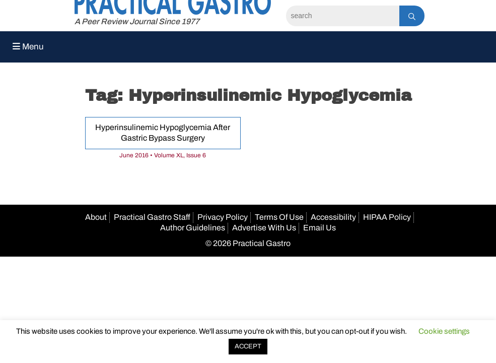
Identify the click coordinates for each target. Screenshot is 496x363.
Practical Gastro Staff (152, 217)
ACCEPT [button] (248, 346)
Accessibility (333, 217)
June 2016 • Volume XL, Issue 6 (162, 155)
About (96, 217)
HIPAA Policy (387, 217)
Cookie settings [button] (444, 331)
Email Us (319, 227)
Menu (28, 46)
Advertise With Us (264, 227)
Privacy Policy (222, 217)
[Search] (342, 16)
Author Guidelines (192, 227)
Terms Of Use (279, 217)
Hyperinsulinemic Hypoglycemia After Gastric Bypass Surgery (162, 132)
